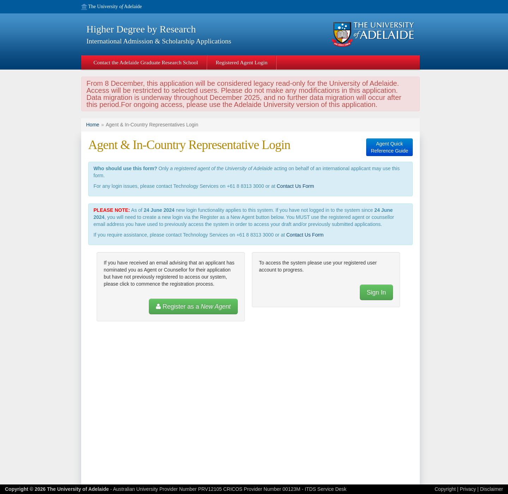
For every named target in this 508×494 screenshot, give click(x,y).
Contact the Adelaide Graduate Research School (145, 62)
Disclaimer (491, 489)
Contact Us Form (295, 186)
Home (92, 124)
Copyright (445, 489)
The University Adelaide (115, 7)
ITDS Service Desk (325, 489)
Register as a (193, 306)
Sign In (376, 292)
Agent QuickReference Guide (389, 147)
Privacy (468, 489)
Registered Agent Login (241, 62)
